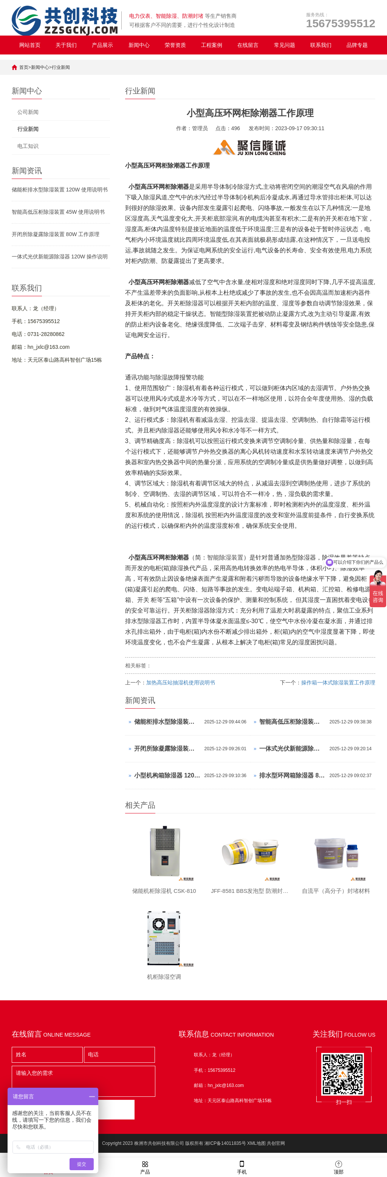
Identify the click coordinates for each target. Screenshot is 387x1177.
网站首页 (29, 45)
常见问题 (284, 45)
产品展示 (102, 45)
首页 (23, 67)
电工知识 (28, 146)
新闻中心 (139, 45)
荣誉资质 (175, 45)
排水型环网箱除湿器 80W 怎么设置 (292, 775)
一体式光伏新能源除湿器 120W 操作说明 (60, 256)
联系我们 (320, 45)
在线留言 (248, 45)
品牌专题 (357, 45)
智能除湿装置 (225, 557)
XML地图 (256, 1148)
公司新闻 (28, 112)
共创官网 (276, 1148)
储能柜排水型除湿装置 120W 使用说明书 (60, 190)
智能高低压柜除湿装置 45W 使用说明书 (58, 212)
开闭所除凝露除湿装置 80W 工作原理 (56, 234)
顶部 (339, 1167)
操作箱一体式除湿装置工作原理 (338, 682)
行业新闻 (61, 67)
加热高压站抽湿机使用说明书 (180, 682)
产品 (145, 1167)
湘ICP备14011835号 (225, 1148)
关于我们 (66, 45)
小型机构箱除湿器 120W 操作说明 (167, 775)
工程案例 (211, 45)
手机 (242, 1167)
